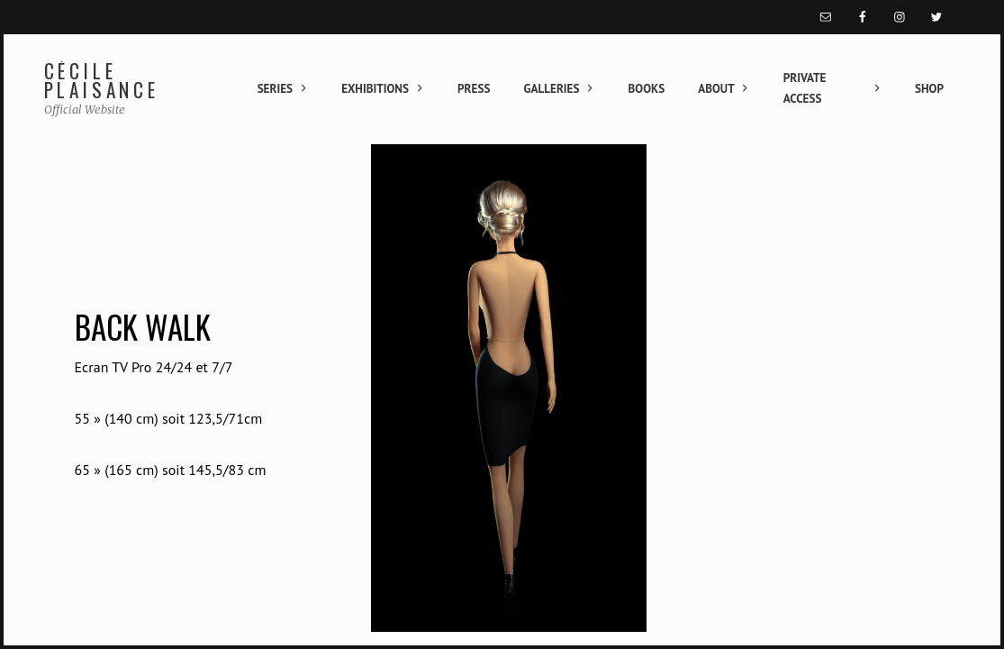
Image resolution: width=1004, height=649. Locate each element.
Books (647, 88)
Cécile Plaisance (101, 80)
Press (473, 88)
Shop (929, 88)
